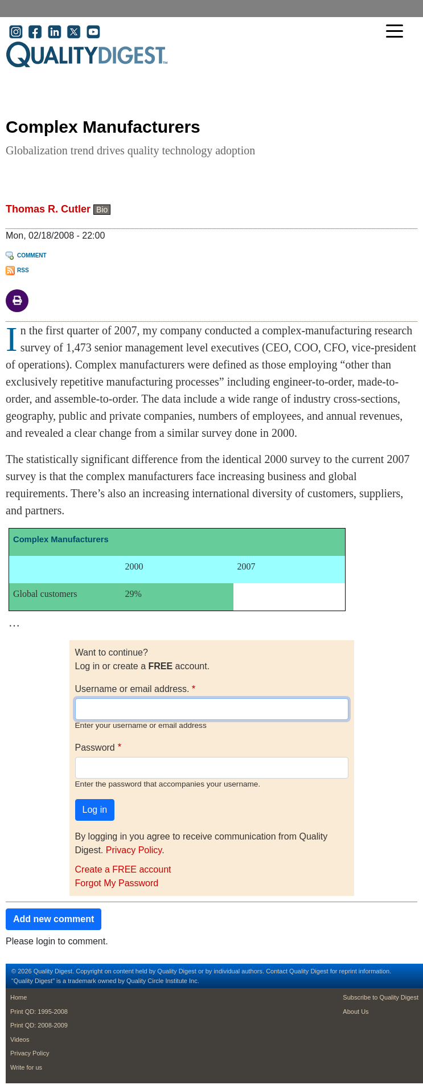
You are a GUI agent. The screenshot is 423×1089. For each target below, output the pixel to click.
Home (18, 997)
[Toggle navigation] (397, 32)
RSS (23, 270)
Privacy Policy (134, 850)
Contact (277, 971)
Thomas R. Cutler (48, 209)
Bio (102, 209)
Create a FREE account (123, 869)
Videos (19, 1039)
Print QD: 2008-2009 (39, 1025)
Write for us (26, 1067)
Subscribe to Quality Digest (380, 997)
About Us (355, 1011)
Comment (32, 255)
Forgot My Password (117, 883)
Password (95, 747)
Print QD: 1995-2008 (39, 1011)
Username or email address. (132, 689)
